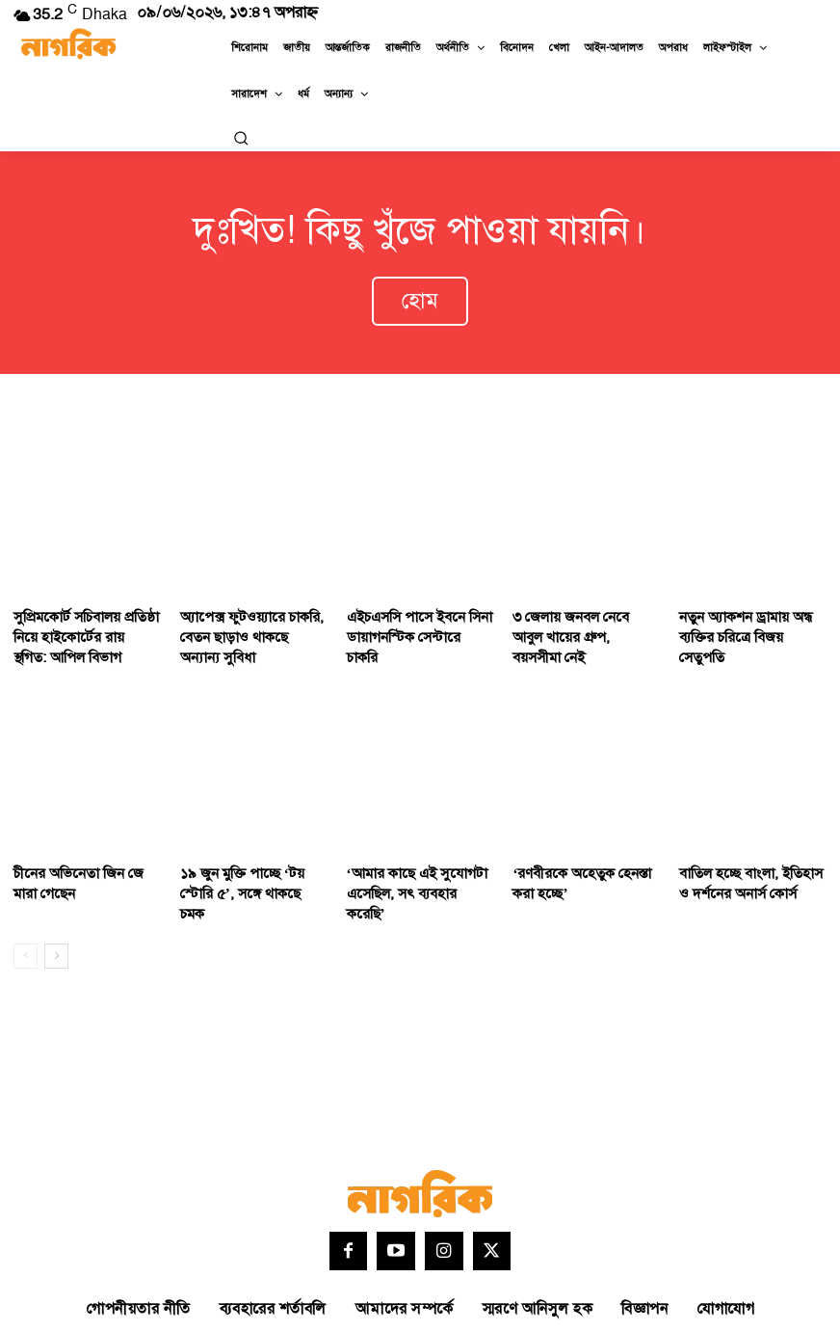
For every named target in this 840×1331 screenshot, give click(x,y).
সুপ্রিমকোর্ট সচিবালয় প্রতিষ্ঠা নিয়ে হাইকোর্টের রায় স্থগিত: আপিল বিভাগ (78, 618)
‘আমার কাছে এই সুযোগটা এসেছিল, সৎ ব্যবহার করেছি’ (415, 856)
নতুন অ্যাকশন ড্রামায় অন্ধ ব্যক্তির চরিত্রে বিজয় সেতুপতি (746, 609)
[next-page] (56, 905)
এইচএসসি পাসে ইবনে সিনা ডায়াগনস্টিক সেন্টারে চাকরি (411, 609)
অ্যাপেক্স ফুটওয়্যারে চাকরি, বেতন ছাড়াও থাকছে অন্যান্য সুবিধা (244, 618)
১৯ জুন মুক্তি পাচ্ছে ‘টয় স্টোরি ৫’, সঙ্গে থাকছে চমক (249, 856)
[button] (241, 138)
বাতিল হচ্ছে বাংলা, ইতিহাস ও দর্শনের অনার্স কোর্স (748, 856)
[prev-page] (25, 905)
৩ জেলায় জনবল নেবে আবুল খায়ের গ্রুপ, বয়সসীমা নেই (577, 609)
